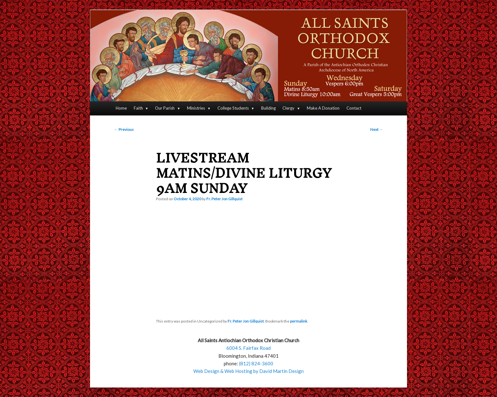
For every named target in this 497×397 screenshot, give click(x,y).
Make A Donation (323, 108)
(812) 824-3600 (256, 363)
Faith (138, 108)
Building (268, 108)
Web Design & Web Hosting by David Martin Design (248, 371)
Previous (124, 129)
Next (376, 129)
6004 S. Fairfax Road (248, 348)
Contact (353, 108)
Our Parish (165, 108)
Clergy (288, 108)
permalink (298, 321)
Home (121, 108)
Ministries (196, 108)
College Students (233, 108)
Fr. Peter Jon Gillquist (224, 198)
